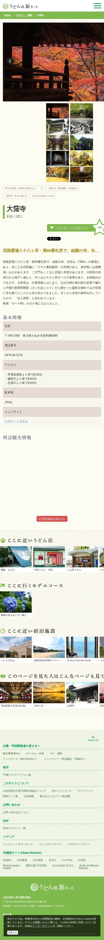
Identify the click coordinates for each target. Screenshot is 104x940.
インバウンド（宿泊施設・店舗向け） (65, 758)
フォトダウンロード (50, 844)
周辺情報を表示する (52, 519)
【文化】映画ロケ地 (41, 196)
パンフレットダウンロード (18, 844)
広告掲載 (29, 796)
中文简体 (38, 860)
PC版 (6, 774)
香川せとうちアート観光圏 (55, 796)
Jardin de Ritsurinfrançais (89, 866)
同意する (12, 932)
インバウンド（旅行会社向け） (20, 758)
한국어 (52, 860)
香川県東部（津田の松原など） (22, 188)
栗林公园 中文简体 (36, 865)
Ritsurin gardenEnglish (11, 866)
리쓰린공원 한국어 (62, 865)
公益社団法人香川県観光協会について (24, 790)
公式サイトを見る (16, 421)
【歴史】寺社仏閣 (14, 196)
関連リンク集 (10, 796)
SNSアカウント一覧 (14, 828)
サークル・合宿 (35, 753)
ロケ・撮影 (56, 753)
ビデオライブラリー (78, 844)
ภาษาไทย (67, 860)
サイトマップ (85, 790)
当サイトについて (62, 790)
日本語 (82, 860)
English (7, 860)
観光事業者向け (12, 753)
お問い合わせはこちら (15, 812)
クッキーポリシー (42, 925)
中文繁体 (22, 860)
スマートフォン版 (21, 774)
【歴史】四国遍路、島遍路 (62, 188)
